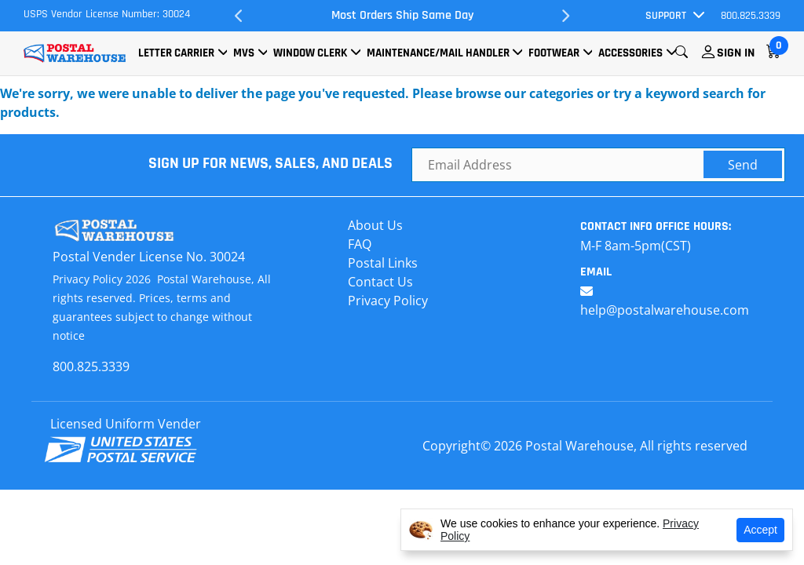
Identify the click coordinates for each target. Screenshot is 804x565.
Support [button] (665, 16)
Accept (760, 529)
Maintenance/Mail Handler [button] (438, 53)
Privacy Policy (388, 300)
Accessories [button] (630, 53)
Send (743, 164)
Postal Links (383, 263)
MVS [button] (243, 53)
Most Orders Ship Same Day (402, 15)
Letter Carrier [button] (176, 53)
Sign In (736, 53)
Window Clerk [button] (310, 53)
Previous (239, 16)
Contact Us (380, 281)
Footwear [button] (553, 53)
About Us (375, 225)
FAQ (359, 244)
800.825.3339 (750, 16)
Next (565, 16)
